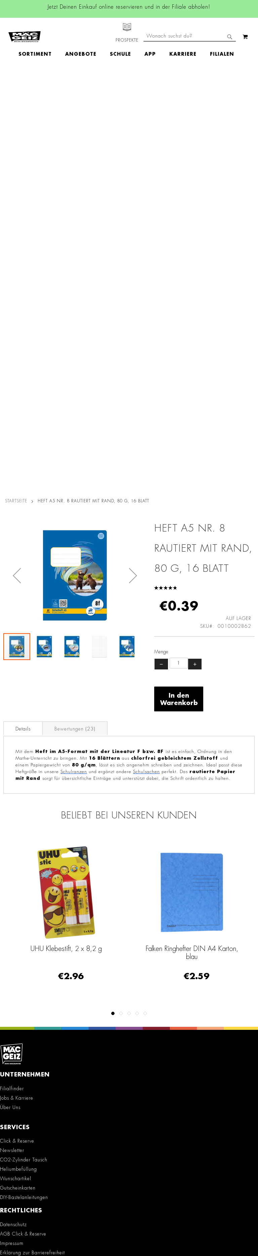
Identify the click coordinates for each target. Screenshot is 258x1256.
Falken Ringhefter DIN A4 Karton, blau (191, 534)
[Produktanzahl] (179, 245)
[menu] (129, 42)
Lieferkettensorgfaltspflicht (29, 877)
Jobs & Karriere (16, 679)
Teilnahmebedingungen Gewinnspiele (42, 844)
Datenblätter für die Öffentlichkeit (37, 896)
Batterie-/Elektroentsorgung (30, 887)
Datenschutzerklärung (197, 1227)
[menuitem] (38, 42)
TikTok (73, 986)
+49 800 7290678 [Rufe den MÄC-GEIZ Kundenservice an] (19, 1068)
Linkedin (73, 971)
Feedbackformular (24, 1114)
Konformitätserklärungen (27, 906)
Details (23, 310)
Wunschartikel (15, 760)
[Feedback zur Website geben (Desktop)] (129, 1166)
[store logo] (24, 30)
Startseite (16, 83)
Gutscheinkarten (18, 769)
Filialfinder (12, 670)
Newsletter (12, 732)
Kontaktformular (21, 1103)
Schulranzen (73, 353)
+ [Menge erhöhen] (195, 246)
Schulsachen (146, 353)
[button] (16, 157)
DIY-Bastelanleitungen (24, 779)
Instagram (73, 956)
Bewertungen (74, 310)
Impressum (12, 825)
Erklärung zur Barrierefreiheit (32, 834)
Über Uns (10, 689)
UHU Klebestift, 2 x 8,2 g (66, 530)
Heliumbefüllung (18, 751)
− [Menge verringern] (161, 246)
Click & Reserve (17, 722)
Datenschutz (13, 806)
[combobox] (189, 60)
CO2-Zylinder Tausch (23, 741)
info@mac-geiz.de (23, 1091)
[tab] (23, 310)
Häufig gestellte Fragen (31, 1125)
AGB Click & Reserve (23, 815)
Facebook (72, 941)
